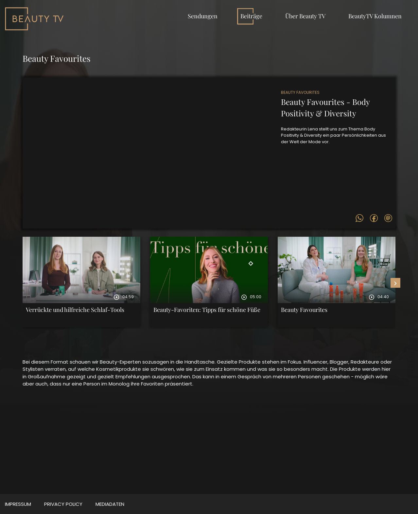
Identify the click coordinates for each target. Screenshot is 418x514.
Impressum (18, 504)
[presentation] (395, 283)
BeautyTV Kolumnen (375, 16)
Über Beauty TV (305, 16)
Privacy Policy (63, 504)
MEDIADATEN (110, 504)
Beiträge (251, 16)
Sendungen (203, 16)
